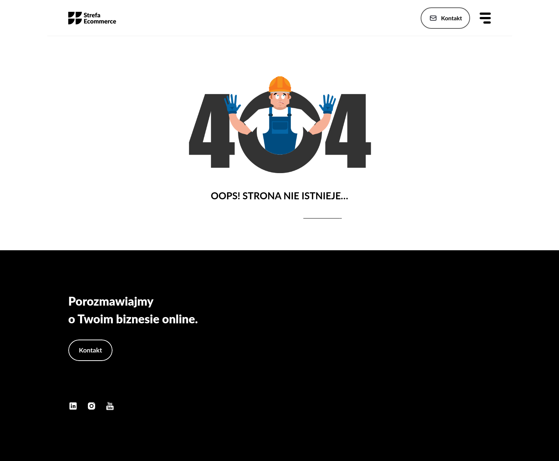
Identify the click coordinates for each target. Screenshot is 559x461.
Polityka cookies (469, 395)
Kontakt (445, 18)
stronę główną (321, 216)
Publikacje (477, 350)
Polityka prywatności (464, 380)
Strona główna (472, 321)
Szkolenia (478, 365)
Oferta (482, 336)
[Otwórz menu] (485, 18)
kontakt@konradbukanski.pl (108, 387)
